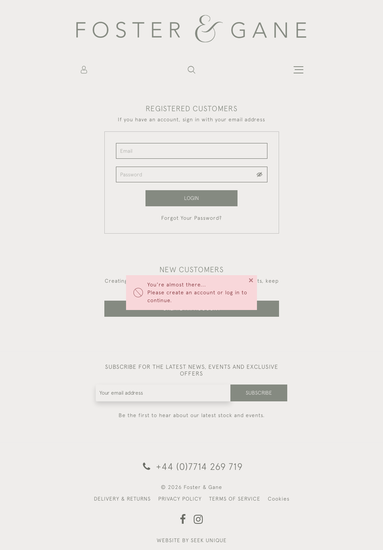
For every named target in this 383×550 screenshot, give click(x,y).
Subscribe (259, 393)
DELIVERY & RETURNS (122, 499)
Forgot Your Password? (191, 218)
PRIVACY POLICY (180, 499)
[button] (191, 69)
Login (191, 198)
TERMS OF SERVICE (234, 499)
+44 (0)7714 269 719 (191, 466)
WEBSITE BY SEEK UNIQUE (192, 540)
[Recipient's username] (163, 393)
